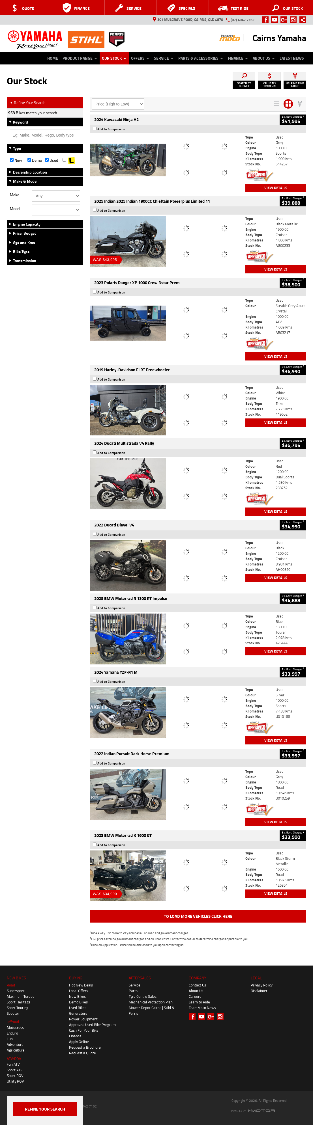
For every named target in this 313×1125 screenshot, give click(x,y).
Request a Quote (82, 1053)
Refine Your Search (28, 102)
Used (51, 160)
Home (52, 58)
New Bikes (77, 996)
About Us (264, 58)
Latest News (292, 58)
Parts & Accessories (200, 58)
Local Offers (78, 991)
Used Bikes (77, 1007)
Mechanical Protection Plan (151, 1002)
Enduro (12, 1033)
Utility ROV (15, 1081)
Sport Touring (17, 1007)
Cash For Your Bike (83, 1030)
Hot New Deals (81, 985)
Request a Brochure (85, 1047)
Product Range (80, 58)
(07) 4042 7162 (242, 20)
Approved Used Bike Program (92, 1024)
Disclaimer (259, 991)
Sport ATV (15, 1070)
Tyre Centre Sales (142, 996)
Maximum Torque (21, 996)
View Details (275, 188)
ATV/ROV (14, 1058)
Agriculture (16, 1050)
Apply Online (79, 1041)
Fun (10, 1039)
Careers (195, 996)
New (16, 160)
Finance (238, 58)
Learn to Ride (199, 1002)
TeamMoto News (202, 1007)
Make (14, 194)
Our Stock (114, 58)
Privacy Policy (262, 985)
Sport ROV (15, 1075)
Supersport (16, 991)
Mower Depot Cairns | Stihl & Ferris (151, 1010)
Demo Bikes (78, 1002)
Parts (133, 991)
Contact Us (197, 985)
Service (164, 58)
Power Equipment (83, 1019)
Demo (34, 160)
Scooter (13, 1013)
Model (15, 208)
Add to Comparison (111, 129)
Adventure (15, 1044)
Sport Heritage (19, 1002)
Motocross (15, 1027)
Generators (78, 1013)
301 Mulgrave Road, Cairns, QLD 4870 (188, 19)
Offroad (13, 1022)
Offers (140, 58)
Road (11, 985)
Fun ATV (13, 1064)
